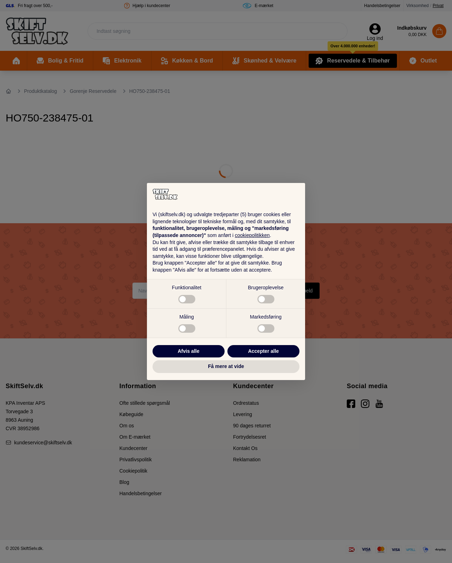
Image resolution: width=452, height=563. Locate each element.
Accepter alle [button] (263, 351)
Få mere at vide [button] (226, 366)
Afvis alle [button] (188, 351)
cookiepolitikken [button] (252, 235)
